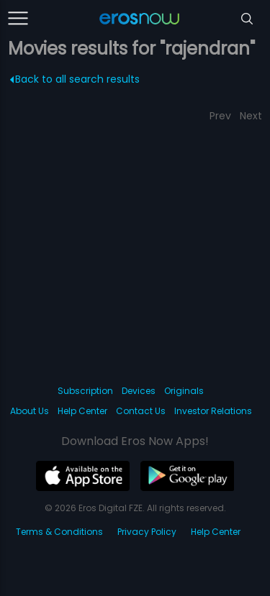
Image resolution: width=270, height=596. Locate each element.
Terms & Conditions (59, 532)
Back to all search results (75, 79)
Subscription (85, 391)
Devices (139, 391)
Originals (184, 391)
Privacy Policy (146, 532)
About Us (29, 411)
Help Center (82, 411)
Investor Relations (213, 411)
